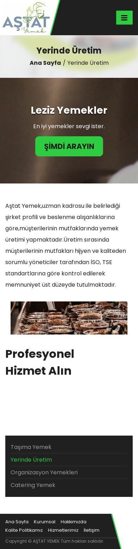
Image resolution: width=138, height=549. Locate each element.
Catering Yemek (33, 485)
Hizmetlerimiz (63, 530)
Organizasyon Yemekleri (44, 472)
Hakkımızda (73, 522)
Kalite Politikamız (24, 530)
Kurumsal (44, 522)
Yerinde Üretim (31, 460)
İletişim (92, 530)
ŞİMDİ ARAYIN (69, 146)
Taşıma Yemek (31, 447)
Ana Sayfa (45, 63)
